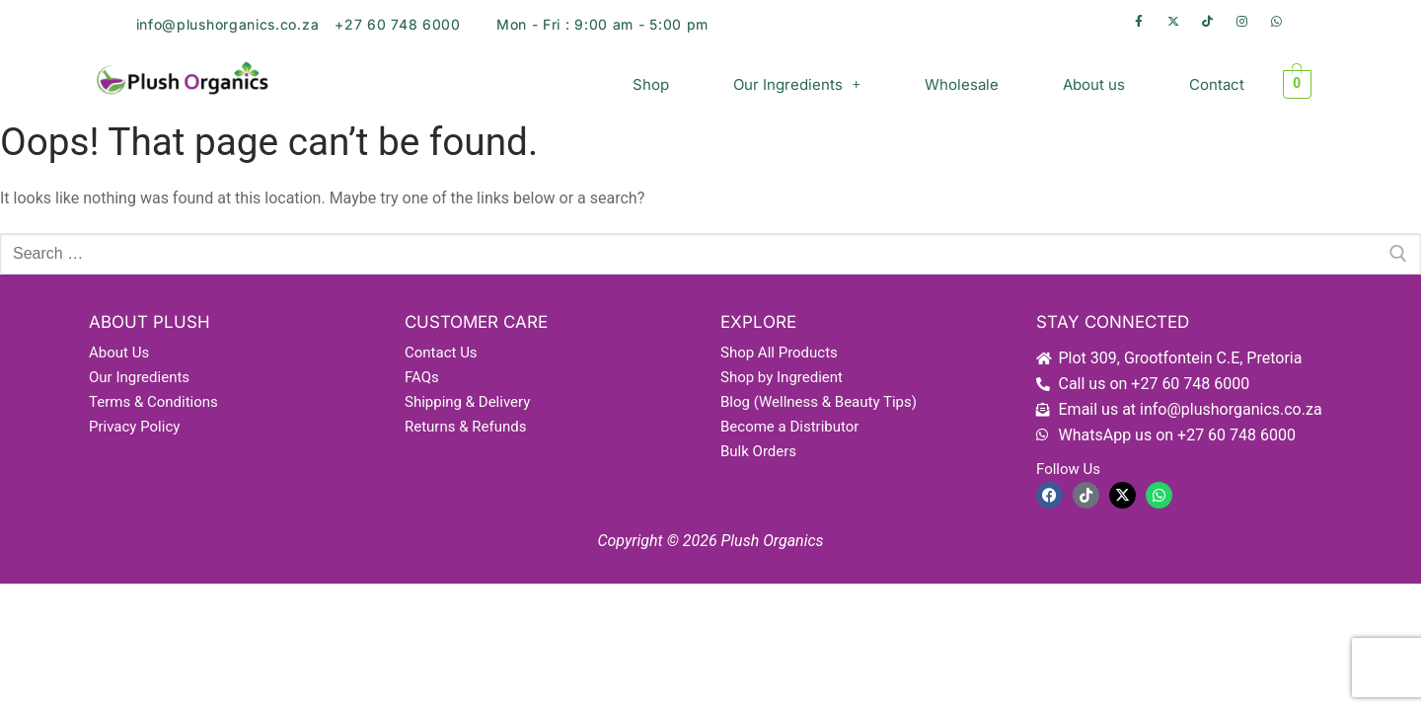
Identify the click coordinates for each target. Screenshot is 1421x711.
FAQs (422, 377)
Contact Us (441, 352)
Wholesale (962, 84)
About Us (119, 352)
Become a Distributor (789, 426)
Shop (651, 84)
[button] (796, 84)
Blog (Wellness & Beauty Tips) (818, 402)
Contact (1216, 84)
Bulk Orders (758, 451)
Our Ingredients (796, 84)
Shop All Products (779, 352)
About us (1094, 84)
